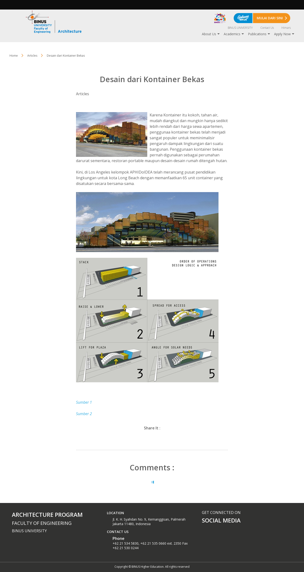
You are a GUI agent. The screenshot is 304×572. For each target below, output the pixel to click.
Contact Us (267, 28)
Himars (286, 28)
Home (14, 56)
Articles (32, 56)
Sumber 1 (84, 402)
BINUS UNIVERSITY (240, 28)
